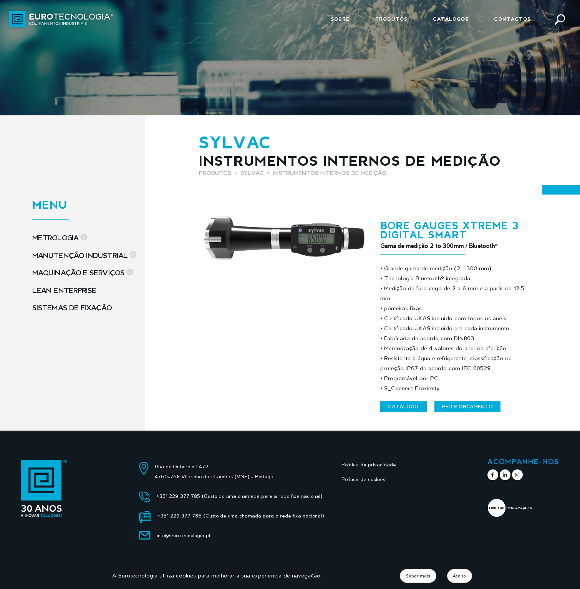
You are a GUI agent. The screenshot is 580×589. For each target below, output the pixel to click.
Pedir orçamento (467, 406)
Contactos (512, 19)
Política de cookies (363, 479)
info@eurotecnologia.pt (183, 535)
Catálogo (403, 406)
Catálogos (451, 19)
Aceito (459, 576)
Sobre (340, 19)
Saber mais (418, 576)
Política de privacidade (368, 465)
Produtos (391, 19)
